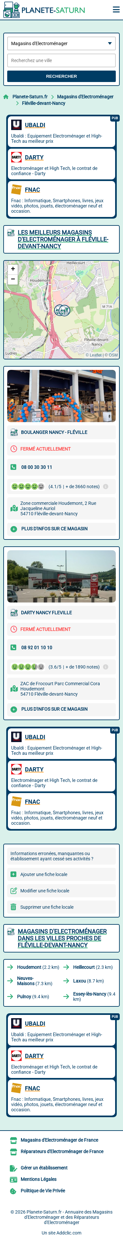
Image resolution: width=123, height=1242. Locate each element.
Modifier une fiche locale (44, 890)
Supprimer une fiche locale (46, 907)
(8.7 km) (88, 981)
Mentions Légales (38, 1179)
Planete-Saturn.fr (30, 96)
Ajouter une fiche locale (43, 874)
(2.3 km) (93, 967)
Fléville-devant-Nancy (43, 103)
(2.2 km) (38, 967)
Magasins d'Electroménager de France (59, 1140)
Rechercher (61, 76)
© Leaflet (93, 355)
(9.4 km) (33, 996)
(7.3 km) (34, 981)
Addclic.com (68, 1232)
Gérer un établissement (44, 1167)
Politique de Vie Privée (43, 1190)
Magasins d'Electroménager (85, 96)
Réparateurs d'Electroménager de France (62, 1151)
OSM (113, 355)
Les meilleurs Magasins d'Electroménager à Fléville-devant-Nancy (63, 239)
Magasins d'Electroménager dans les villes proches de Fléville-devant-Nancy (62, 938)
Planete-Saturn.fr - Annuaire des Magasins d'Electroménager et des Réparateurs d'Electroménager (68, 1217)
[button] (64, 310)
